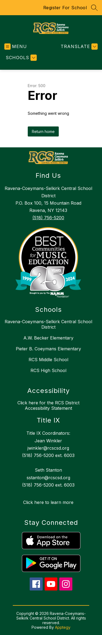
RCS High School (48, 370)
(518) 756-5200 (48, 217)
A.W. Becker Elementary (48, 338)
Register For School (65, 7)
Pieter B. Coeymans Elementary (48, 348)
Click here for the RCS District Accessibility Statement (48, 405)
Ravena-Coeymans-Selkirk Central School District (48, 324)
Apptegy (62, 627)
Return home (43, 131)
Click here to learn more (48, 502)
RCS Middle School (48, 359)
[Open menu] (15, 46)
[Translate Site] (78, 46)
